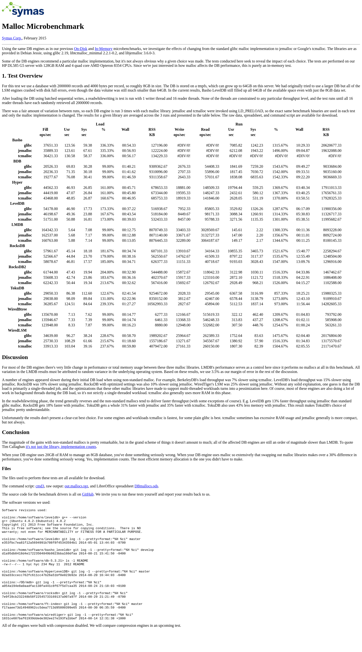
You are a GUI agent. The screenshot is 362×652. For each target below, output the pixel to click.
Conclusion (16, 432)
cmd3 (40, 486)
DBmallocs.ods (146, 486)
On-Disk (80, 49)
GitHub (88, 494)
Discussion (15, 357)
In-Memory (103, 49)
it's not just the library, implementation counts (61, 447)
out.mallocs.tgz (76, 486)
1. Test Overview (22, 76)
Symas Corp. (12, 38)
